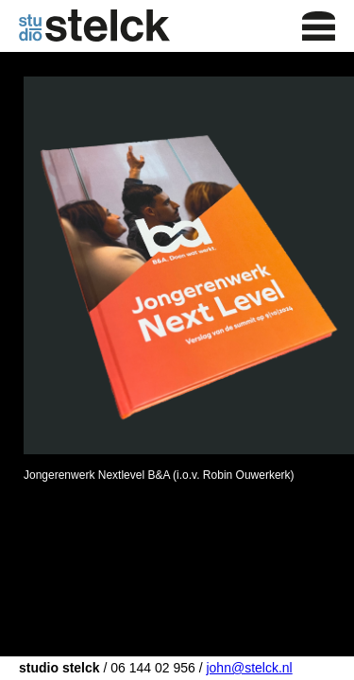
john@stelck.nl (249, 667)
